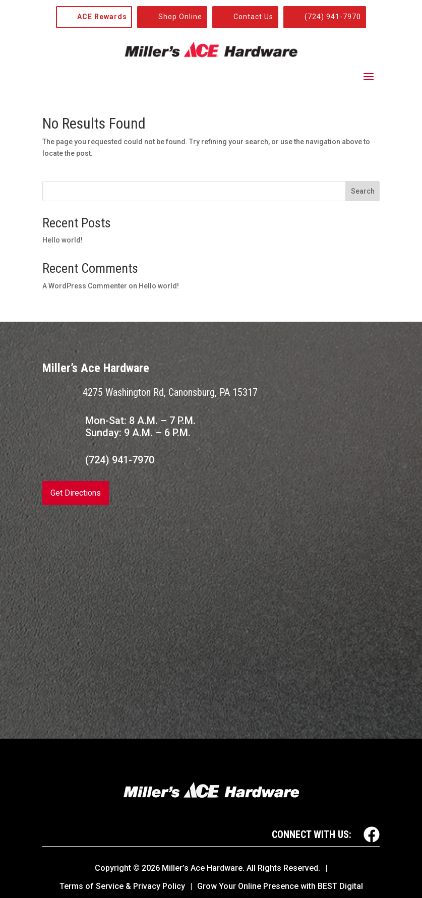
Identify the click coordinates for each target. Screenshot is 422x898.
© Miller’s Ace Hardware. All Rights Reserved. (226, 868)
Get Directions (75, 493)
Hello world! (62, 240)
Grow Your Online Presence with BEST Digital (280, 886)
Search (363, 191)
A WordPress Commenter (84, 286)
